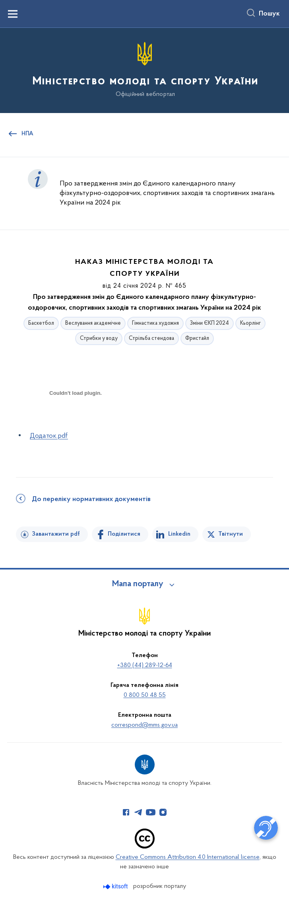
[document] (75, 421)
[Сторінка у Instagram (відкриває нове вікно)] (163, 812)
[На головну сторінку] (145, 70)
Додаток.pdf (49, 436)
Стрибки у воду (99, 338)
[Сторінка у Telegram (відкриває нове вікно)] (138, 812)
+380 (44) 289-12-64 (144, 665)
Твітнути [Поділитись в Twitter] (230, 534)
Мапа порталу (137, 584)
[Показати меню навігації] (12, 13)
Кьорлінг (250, 323)
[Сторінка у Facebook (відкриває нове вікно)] (126, 812)
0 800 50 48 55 (145, 695)
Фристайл (197, 338)
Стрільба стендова (151, 338)
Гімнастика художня (155, 323)
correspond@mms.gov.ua (144, 725)
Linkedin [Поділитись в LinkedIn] (179, 534)
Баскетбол (41, 323)
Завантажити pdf (56, 534)
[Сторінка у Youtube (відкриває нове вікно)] (150, 812)
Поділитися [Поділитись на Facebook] (124, 534)
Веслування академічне (93, 323)
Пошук (269, 14)
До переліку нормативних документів (91, 499)
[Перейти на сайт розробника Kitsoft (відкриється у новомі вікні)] (116, 886)
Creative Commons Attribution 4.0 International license (188, 857)
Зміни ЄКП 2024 (209, 323)
